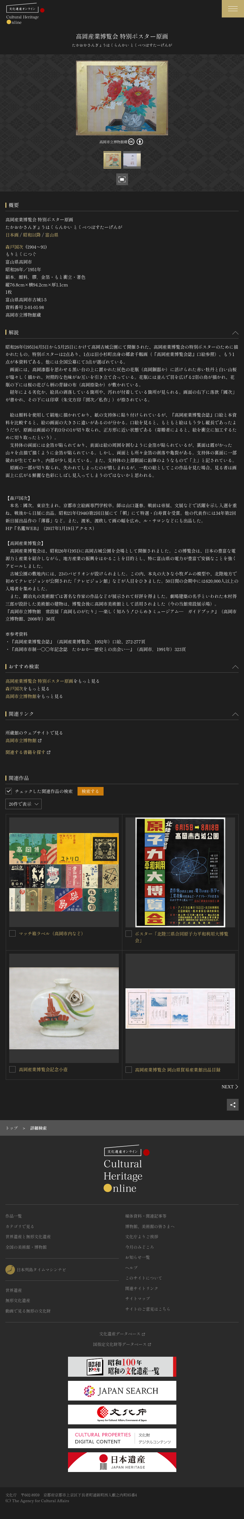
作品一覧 (13, 1216)
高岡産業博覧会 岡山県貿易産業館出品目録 (178, 1069)
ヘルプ (131, 1268)
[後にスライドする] (230, 1087)
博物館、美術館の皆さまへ (150, 1226)
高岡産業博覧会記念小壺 (43, 1069)
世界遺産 (13, 1290)
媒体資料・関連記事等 (145, 1216)
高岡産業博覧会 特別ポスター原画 (39, 681)
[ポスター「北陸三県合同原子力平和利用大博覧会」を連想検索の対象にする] (128, 934)
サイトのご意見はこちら (148, 1309)
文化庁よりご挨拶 (141, 1236)
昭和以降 (32, 235)
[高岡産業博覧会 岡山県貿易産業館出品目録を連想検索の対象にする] (128, 1069)
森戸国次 (14, 247)
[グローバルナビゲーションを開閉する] (233, 8)
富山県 (51, 235)
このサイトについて (143, 1278)
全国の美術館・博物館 (26, 1247)
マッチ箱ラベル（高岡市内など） (52, 933)
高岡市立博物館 (21, 696)
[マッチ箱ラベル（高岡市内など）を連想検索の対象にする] (12, 933)
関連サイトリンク (141, 1288)
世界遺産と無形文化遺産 (28, 1236)
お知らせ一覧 (137, 1257)
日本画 (12, 235)
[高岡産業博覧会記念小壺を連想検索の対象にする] (12, 1069)
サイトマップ (137, 1298)
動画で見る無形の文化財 (28, 1311)
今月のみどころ (139, 1247)
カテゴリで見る (19, 1226)
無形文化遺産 (17, 1300)
